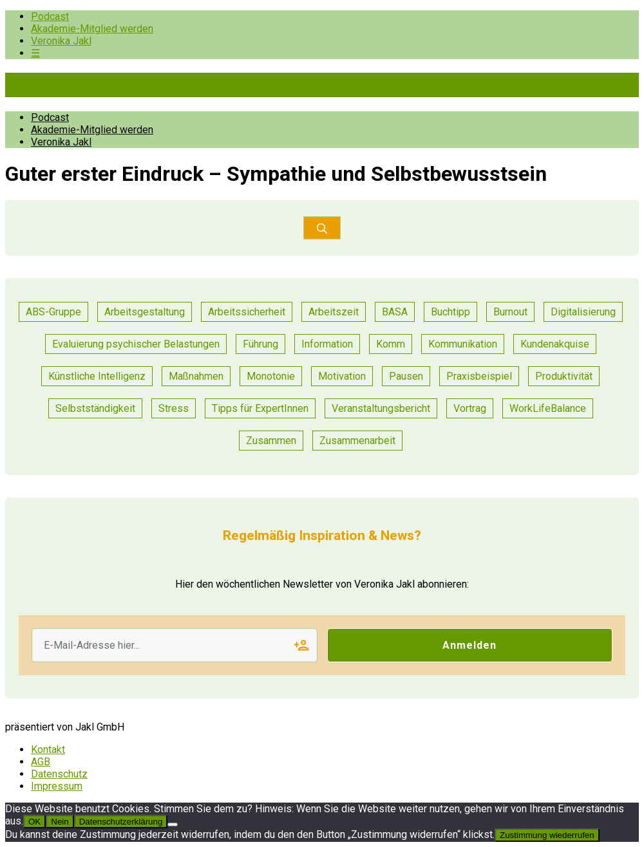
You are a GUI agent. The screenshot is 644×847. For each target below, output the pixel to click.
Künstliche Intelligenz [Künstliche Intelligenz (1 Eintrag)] (97, 376)
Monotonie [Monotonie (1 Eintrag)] (271, 376)
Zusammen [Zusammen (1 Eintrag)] (271, 440)
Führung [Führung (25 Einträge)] (260, 344)
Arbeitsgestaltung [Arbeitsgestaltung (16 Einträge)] (144, 312)
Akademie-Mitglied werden (92, 29)
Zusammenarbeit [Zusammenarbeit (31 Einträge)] (357, 440)
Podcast (50, 16)
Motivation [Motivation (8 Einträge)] (342, 376)
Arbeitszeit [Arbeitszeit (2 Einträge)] (333, 312)
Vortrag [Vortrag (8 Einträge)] (469, 408)
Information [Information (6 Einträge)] (327, 344)
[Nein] (172, 824)
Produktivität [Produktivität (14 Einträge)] (563, 376)
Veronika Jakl (61, 41)
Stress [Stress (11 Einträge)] (173, 408)
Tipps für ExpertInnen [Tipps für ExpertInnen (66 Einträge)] (260, 408)
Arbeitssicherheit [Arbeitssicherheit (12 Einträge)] (246, 312)
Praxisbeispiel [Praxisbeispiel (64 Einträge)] (479, 376)
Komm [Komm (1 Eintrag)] (390, 344)
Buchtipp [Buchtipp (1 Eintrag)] (450, 312)
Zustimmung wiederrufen (547, 835)
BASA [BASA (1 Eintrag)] (395, 312)
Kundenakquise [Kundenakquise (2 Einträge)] (554, 344)
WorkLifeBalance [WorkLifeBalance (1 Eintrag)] (547, 408)
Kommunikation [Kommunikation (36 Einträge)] (462, 344)
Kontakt (48, 749)
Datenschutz (59, 774)
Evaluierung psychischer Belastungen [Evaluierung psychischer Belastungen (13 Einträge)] (136, 344)
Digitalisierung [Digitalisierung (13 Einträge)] (583, 312)
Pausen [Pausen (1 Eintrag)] (406, 376)
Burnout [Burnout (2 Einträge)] (510, 312)
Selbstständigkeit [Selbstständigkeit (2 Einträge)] (95, 408)
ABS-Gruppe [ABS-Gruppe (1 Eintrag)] (53, 312)
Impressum (56, 786)
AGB (40, 762)
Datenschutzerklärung (121, 821)
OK (34, 821)
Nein (59, 821)
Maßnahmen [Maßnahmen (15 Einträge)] (196, 376)
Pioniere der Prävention (114, 85)
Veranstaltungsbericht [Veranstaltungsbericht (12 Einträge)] (381, 408)
